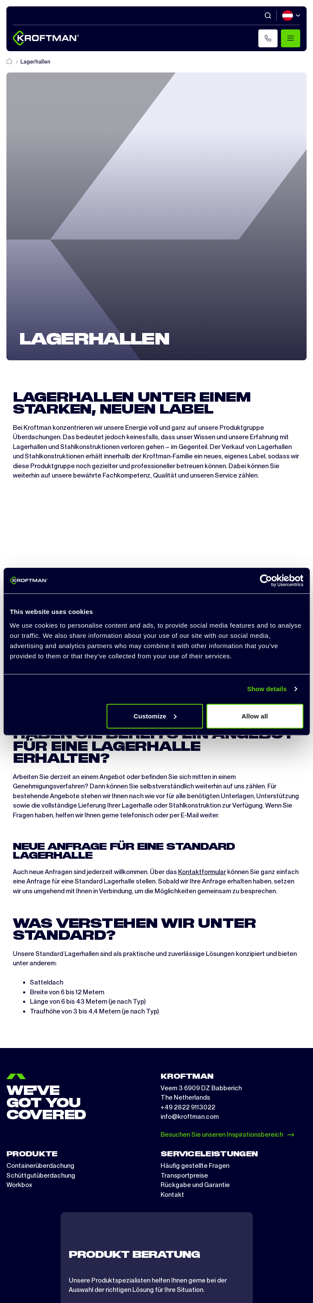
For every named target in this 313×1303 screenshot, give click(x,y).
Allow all (255, 715)
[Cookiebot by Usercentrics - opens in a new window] (265, 580)
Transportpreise (184, 1175)
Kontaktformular (202, 872)
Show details (267, 688)
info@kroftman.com (190, 1117)
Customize (155, 715)
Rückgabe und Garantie (195, 1185)
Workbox (19, 1185)
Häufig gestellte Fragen (195, 1166)
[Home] (9, 61)
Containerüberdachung (40, 1166)
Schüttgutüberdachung (40, 1175)
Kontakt (172, 1195)
